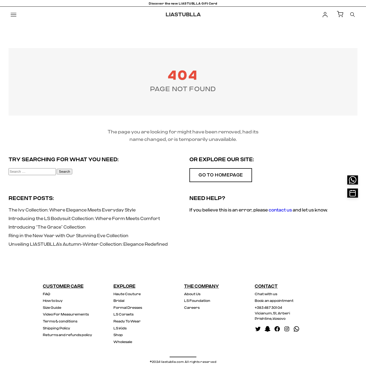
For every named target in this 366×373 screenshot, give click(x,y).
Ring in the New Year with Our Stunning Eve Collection (68, 236)
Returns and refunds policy (67, 335)
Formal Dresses (127, 308)
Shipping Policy (56, 328)
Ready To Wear (127, 321)
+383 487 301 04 (268, 308)
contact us (280, 210)
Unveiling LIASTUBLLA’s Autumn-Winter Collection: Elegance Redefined (88, 244)
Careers (192, 308)
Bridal (118, 301)
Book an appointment (274, 301)
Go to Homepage (221, 175)
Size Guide (52, 308)
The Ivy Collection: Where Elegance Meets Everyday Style (72, 210)
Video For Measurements (66, 314)
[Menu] (13, 15)
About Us (192, 294)
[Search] (352, 14)
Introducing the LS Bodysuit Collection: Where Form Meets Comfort (84, 219)
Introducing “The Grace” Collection (47, 227)
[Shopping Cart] (340, 14)
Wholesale (122, 342)
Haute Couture (127, 294)
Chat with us (266, 294)
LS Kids (120, 328)
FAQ (46, 294)
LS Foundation (197, 301)
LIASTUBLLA (183, 14)
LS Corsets (123, 314)
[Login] (325, 14)
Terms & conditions (60, 321)
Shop (118, 335)
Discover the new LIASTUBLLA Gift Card (183, 3)
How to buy (53, 301)
